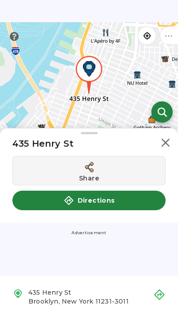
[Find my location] (147, 35)
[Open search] (162, 112)
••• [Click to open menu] (169, 35)
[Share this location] (89, 170)
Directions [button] (89, 200)
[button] (165, 144)
